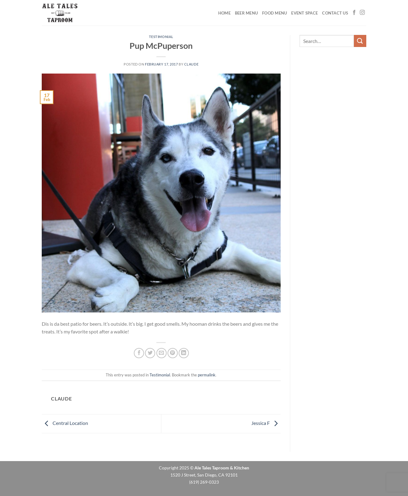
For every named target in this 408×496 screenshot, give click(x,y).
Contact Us (335, 13)
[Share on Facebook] (139, 353)
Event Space (304, 13)
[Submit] (360, 41)
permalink (206, 374)
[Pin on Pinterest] (173, 353)
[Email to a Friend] (161, 353)
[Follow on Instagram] (362, 12)
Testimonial (161, 37)
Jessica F (266, 423)
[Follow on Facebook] (354, 12)
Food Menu (274, 13)
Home (224, 13)
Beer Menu (246, 13)
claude (191, 64)
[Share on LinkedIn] (184, 353)
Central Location (65, 423)
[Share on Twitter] (150, 353)
